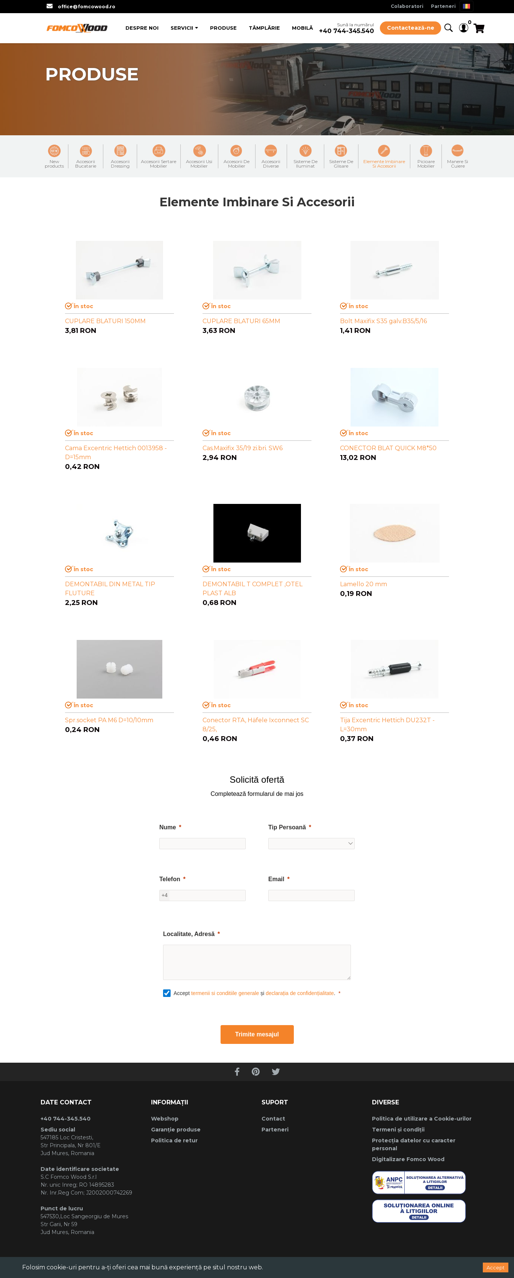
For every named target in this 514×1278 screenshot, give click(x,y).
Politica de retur (174, 1140)
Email (276, 879)
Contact (273, 1118)
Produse (223, 28)
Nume (167, 827)
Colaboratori (407, 6)
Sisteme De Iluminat (305, 156)
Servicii (182, 28)
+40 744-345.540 (346, 31)
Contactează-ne (410, 27)
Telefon (169, 879)
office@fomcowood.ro (86, 6)
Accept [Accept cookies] (496, 1267)
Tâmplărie (264, 28)
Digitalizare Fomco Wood (408, 1159)
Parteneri (443, 6)
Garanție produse (176, 1129)
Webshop (164, 1118)
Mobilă (302, 28)
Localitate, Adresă (189, 934)
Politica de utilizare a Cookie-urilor (422, 1118)
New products (54, 156)
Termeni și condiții (398, 1129)
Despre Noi (142, 28)
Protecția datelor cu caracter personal (413, 1144)
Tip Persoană (287, 827)
